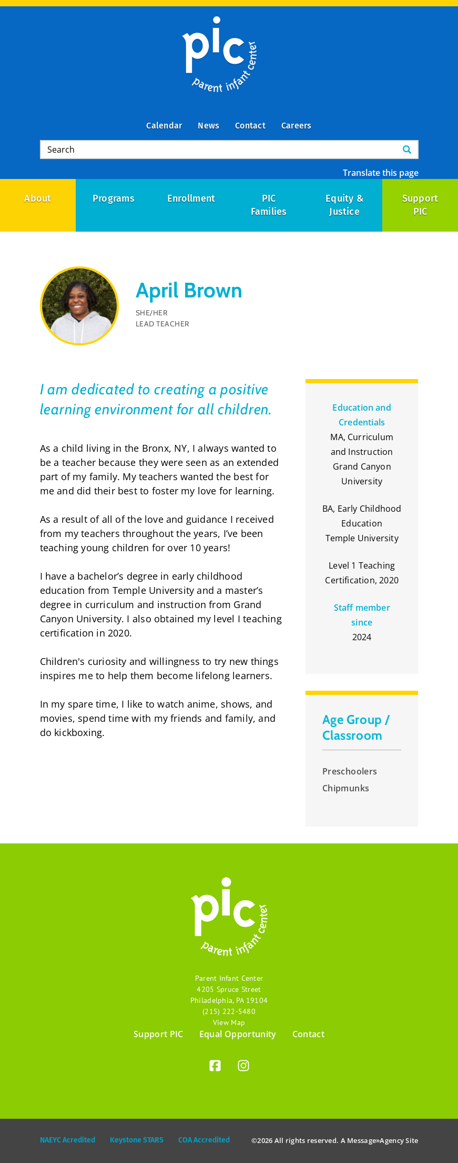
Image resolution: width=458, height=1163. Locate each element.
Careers (296, 126)
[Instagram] (243, 1067)
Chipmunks (346, 788)
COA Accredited (204, 1140)
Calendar (164, 126)
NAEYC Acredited (67, 1140)
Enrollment (191, 198)
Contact (250, 126)
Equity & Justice (345, 205)
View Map (229, 1022)
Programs (114, 198)
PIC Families (269, 205)
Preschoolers (350, 771)
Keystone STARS (137, 1140)
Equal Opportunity (238, 1034)
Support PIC (159, 1034)
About (37, 198)
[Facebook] (215, 1067)
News (208, 126)
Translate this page (381, 172)
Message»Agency (375, 1140)
